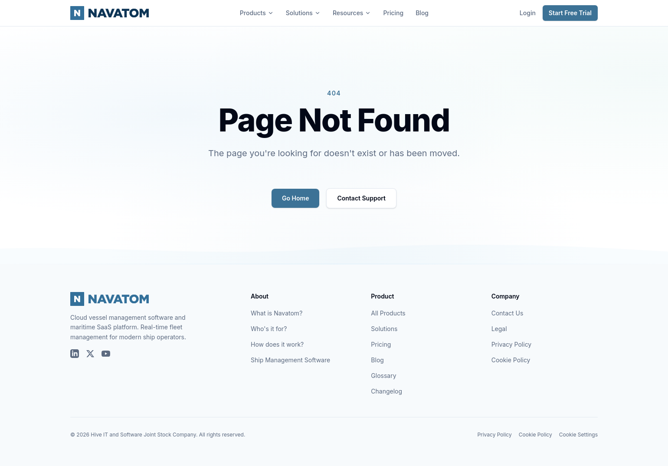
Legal (499, 328)
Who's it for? (269, 328)
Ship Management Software (290, 360)
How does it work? (277, 344)
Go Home (295, 198)
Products (257, 12)
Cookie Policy (510, 360)
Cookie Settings (578, 434)
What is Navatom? (276, 313)
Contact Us (507, 313)
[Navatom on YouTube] (106, 353)
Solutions (303, 12)
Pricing (393, 12)
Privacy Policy (511, 344)
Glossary (383, 375)
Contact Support (361, 198)
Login (528, 12)
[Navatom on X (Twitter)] (90, 353)
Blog (422, 12)
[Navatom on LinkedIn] (74, 353)
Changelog (386, 391)
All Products (388, 313)
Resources (352, 12)
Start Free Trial (570, 12)
